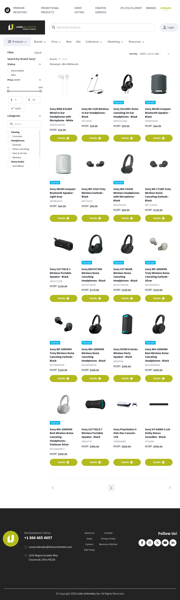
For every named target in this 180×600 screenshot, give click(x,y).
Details (63, 138)
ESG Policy (89, 549)
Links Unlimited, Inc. (89, 593)
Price (14, 80)
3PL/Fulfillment (131, 8)
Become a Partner (108, 544)
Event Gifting (79, 10)
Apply (16, 108)
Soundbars (18, 165)
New (68, 41)
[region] (24, 148)
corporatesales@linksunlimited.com (50, 547)
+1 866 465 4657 (38, 537)
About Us (89, 533)
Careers (89, 544)
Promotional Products (50, 10)
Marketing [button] (114, 41)
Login (168, 27)
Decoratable (17, 70)
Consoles (17, 136)
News (89, 538)
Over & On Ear (19, 153)
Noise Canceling (20, 149)
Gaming (15, 132)
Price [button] (54, 41)
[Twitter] (157, 542)
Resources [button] (135, 41)
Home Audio (17, 161)
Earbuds (16, 144)
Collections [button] (92, 41)
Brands (151, 8)
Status (11, 64)
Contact (108, 533)
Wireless (16, 157)
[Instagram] (149, 542)
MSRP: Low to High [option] (149, 53)
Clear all (37, 52)
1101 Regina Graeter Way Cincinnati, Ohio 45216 (43, 557)
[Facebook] (142, 542)
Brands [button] (38, 41)
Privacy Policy (108, 538)
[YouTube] (165, 542)
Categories (13, 116)
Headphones (17, 140)
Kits (78, 41)
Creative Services (100, 10)
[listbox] (156, 54)
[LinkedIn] (172, 542)
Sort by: (133, 53)
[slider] (8, 91)
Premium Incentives (20, 10)
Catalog (165, 8)
